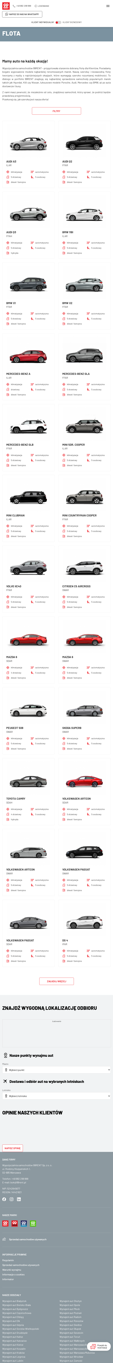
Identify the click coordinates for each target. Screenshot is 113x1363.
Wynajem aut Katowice (14, 1340)
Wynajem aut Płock (70, 1308)
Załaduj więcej (56, 981)
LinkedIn (19, 1199)
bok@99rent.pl (18, 1182)
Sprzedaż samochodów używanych (28, 1239)
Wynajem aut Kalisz (12, 1336)
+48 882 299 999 (23, 5)
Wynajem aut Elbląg (13, 1316)
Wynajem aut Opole (70, 1304)
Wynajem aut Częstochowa (16, 1312)
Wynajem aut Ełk (11, 1320)
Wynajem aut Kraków (13, 1352)
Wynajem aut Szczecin (71, 1332)
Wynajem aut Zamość (71, 1360)
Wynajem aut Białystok (14, 1300)
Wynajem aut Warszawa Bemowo (77, 1348)
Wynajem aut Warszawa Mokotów (77, 1352)
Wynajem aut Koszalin (14, 1348)
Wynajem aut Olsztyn (71, 1300)
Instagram (11, 1199)
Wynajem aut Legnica (13, 1356)
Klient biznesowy (72, 22)
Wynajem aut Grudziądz (14, 1332)
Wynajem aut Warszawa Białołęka (77, 1344)
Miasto (5, 1064)
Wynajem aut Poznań (71, 1312)
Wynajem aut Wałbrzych (72, 1340)
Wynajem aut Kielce (12, 1344)
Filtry (56, 111)
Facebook (4, 1199)
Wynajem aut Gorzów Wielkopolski (20, 1328)
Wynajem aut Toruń (70, 1336)
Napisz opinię (13, 1148)
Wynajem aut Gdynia (13, 1324)
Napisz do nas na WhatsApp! (24, 14)
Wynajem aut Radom (70, 1316)
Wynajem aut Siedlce (71, 1324)
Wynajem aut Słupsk (70, 1328)
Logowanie (43, 6)
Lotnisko (6, 1090)
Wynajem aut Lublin (12, 1360)
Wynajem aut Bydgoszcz (15, 1308)
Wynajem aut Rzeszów (71, 1320)
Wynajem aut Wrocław (71, 1356)
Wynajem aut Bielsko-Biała (16, 1304)
